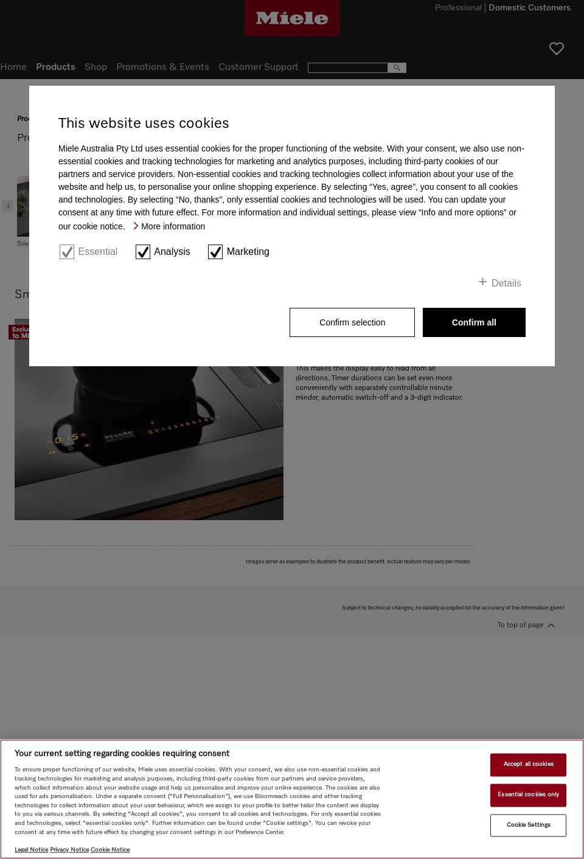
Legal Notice (31, 850)
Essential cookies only (528, 794)
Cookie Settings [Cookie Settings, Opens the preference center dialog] (529, 825)
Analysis (172, 251)
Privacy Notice (69, 850)
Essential (97, 251)
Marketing (248, 251)
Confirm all (474, 322)
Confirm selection (352, 322)
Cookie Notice (110, 850)
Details (506, 283)
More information (173, 226)
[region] (292, 799)
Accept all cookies (529, 765)
